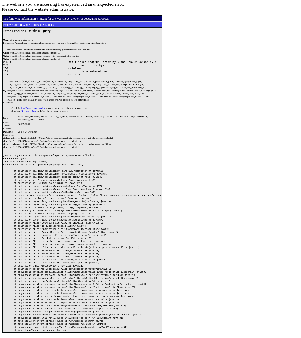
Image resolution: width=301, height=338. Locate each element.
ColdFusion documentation (33, 111)
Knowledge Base (29, 114)
